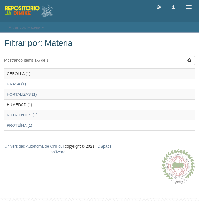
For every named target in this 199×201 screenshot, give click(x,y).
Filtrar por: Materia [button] (26, 27)
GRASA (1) (16, 84)
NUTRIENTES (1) (22, 115)
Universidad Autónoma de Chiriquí (34, 146)
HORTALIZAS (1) (22, 94)
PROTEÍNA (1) (19, 125)
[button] (159, 7)
